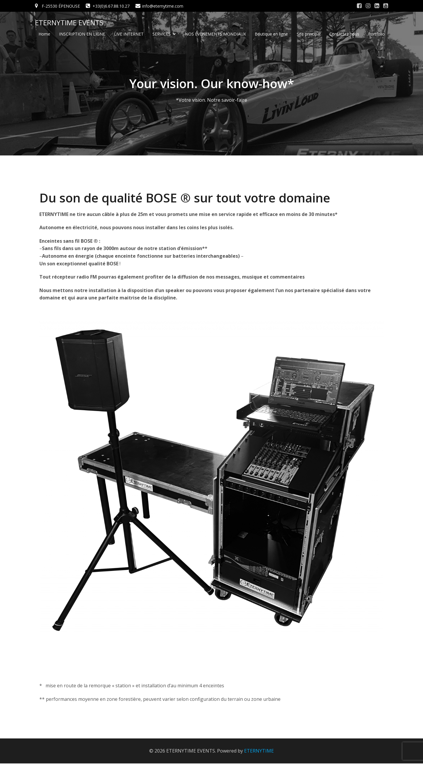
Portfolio (376, 34)
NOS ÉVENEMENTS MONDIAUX (215, 34)
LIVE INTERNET (129, 34)
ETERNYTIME (259, 751)
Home (44, 34)
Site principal (308, 34)
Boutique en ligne (271, 34)
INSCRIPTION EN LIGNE (82, 34)
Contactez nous (344, 34)
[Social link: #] (359, 5)
